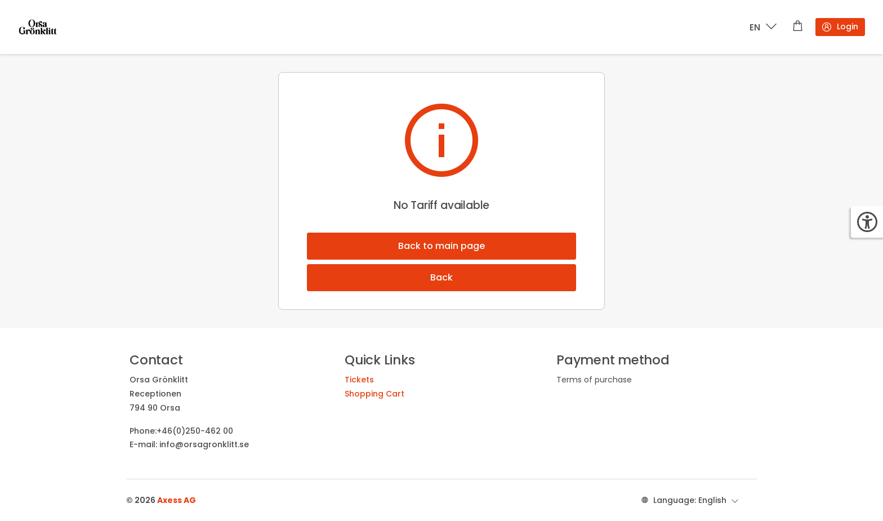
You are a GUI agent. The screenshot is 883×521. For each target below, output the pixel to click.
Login (839, 27)
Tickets (359, 379)
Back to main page (441, 245)
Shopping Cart (374, 393)
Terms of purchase (594, 379)
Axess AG (176, 500)
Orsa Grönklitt (159, 379)
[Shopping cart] (798, 27)
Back (441, 277)
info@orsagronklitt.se (204, 444)
